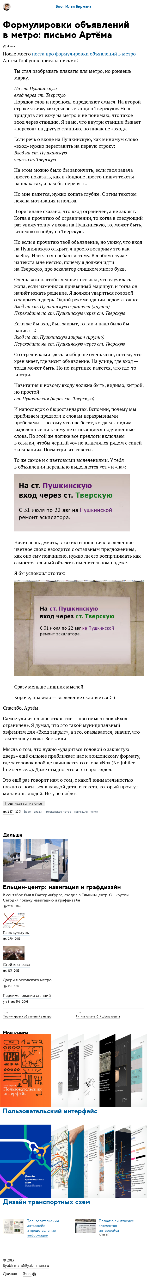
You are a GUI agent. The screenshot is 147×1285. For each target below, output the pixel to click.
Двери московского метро (27, 980)
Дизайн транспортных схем (46, 1202)
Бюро (27, 812)
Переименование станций (27, 995)
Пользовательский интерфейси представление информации (43, 1227)
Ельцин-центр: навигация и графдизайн (62, 887)
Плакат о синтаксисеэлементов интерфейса (116, 1225)
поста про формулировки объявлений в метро (84, 53)
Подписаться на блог (24, 803)
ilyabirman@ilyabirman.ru (26, 1265)
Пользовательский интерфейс (50, 1111)
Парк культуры (16, 932)
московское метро (58, 812)
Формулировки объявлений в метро (27, 1016)
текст (94, 812)
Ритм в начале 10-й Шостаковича (98, 1016)
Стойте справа (16, 964)
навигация (81, 812)
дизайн (38, 812)
